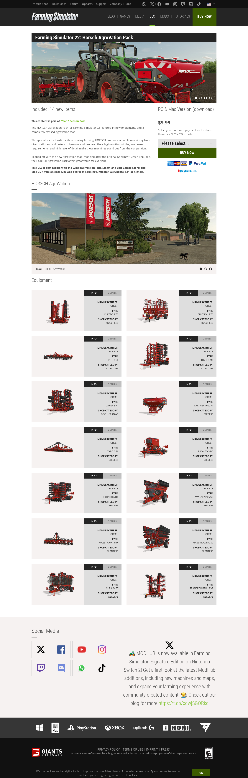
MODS (164, 16)
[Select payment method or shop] (187, 143)
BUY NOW (204, 16)
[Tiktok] (199, 4)
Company (116, 4)
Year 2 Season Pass (73, 121)
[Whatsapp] (144, 4)
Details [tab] (112, 292)
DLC (152, 16)
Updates (87, 4)
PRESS (165, 749)
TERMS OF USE (133, 749)
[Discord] (191, 4)
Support (101, 4)
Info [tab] (94, 292)
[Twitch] (183, 4)
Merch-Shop (40, 4)
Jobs (128, 4)
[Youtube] (167, 4)
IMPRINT (152, 749)
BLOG (111, 16)
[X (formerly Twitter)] (152, 4)
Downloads (59, 4)
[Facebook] (159, 4)
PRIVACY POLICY (108, 749)
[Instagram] (175, 4)
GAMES (125, 16)
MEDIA (139, 16)
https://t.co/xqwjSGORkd (184, 703)
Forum (74, 4)
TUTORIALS (182, 16)
